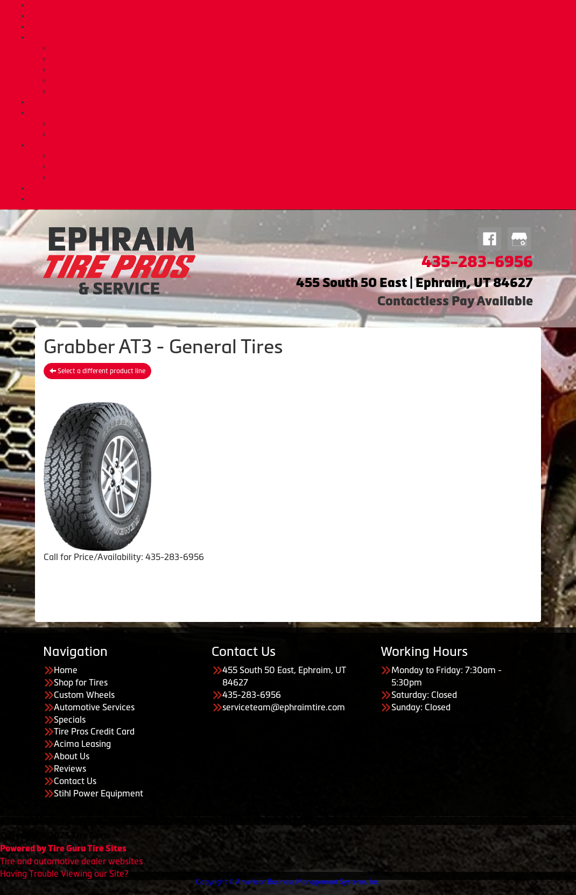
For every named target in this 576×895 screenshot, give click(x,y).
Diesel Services (310, 58)
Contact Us (298, 188)
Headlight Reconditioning (310, 80)
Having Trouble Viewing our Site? (64, 873)
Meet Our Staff (309, 166)
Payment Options (299, 112)
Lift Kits (309, 69)
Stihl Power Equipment (98, 793)
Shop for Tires (299, 15)
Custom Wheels (299, 26)
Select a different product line (97, 371)
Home (299, 5)
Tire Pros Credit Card (309, 123)
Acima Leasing (309, 134)
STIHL (299, 198)
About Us (299, 145)
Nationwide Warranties (309, 91)
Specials (298, 101)
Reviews (70, 768)
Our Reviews (309, 177)
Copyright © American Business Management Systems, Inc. (288, 882)
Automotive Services (299, 37)
